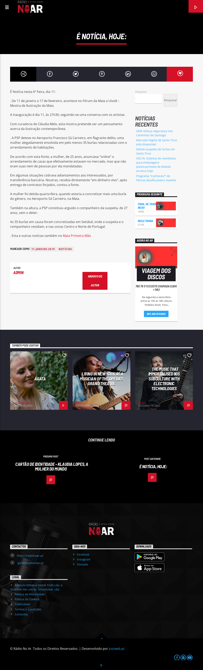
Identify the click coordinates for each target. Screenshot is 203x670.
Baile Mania (145, 221)
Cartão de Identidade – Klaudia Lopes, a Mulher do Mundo (51, 466)
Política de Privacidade (30, 594)
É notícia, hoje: (153, 466)
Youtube (82, 564)
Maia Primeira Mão (77, 235)
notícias (65, 249)
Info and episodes (156, 313)
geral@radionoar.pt (30, 563)
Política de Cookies (27, 599)
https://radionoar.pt (30, 556)
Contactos (21, 614)
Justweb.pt (116, 648)
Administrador (21, 403)
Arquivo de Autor (95, 280)
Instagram (83, 559)
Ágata (40, 378)
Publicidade (22, 604)
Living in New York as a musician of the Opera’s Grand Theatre (101, 378)
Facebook (83, 554)
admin (18, 272)
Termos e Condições (28, 609)
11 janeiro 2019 (43, 249)
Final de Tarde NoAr (147, 205)
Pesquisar (141, 91)
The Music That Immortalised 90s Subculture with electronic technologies (164, 378)
